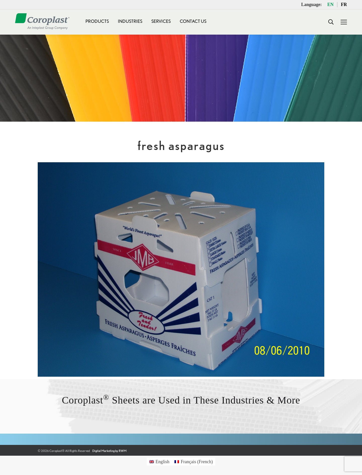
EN (330, 4)
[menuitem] (159, 461)
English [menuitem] (162, 461)
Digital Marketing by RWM (109, 451)
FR (344, 4)
